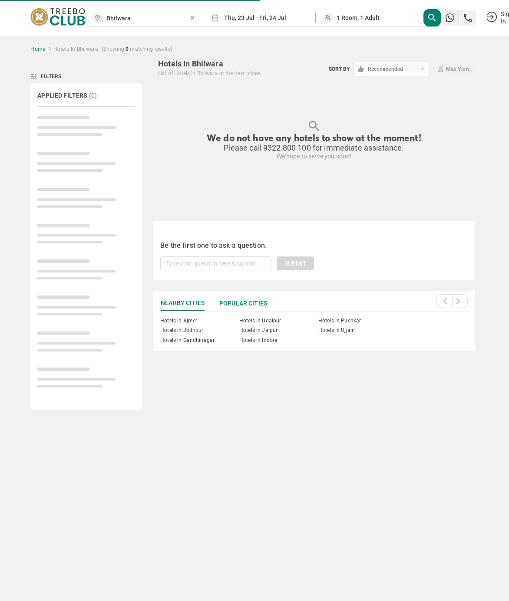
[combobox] (147, 18)
